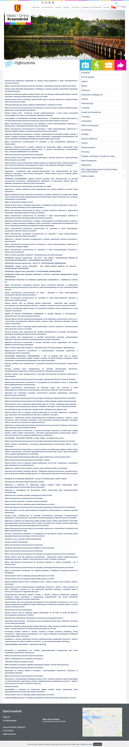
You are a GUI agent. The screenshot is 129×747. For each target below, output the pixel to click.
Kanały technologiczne (91, 112)
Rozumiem (97, 744)
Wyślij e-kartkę (87, 176)
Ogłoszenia (86, 165)
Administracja (87, 103)
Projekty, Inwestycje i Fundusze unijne (98, 156)
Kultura (84, 143)
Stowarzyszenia (88, 147)
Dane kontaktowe (89, 161)
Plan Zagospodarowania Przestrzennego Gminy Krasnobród (99, 170)
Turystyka (85, 117)
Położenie (75, 7)
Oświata (84, 134)
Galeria (58, 7)
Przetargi (85, 108)
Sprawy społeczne (89, 139)
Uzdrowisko (86, 121)
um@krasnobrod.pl (9, 734)
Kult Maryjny (86, 130)
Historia (106, 7)
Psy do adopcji (47, 7)
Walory (66, 7)
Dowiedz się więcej (86, 744)
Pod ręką (85, 152)
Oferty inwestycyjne (89, 125)
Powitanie (36, 7)
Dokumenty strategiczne (91, 7)
